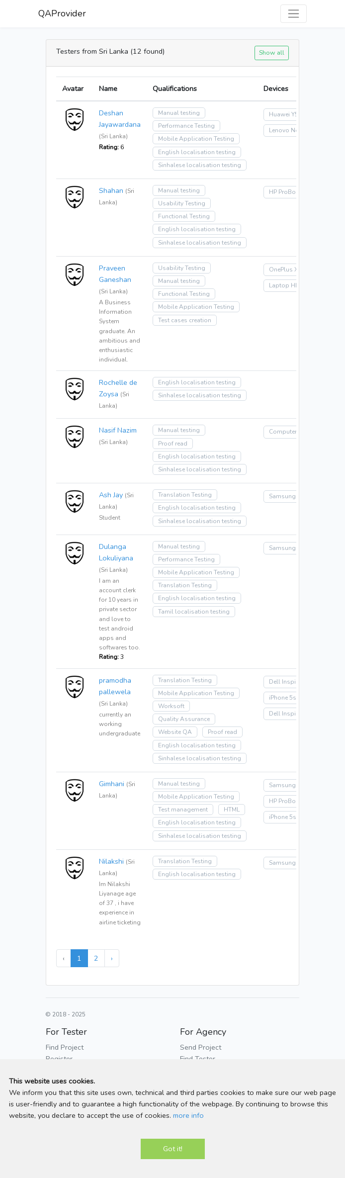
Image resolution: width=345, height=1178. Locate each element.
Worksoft (171, 706)
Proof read (172, 444)
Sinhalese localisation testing (199, 165)
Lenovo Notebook (294, 130)
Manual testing (179, 113)
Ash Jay (111, 495)
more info (188, 1115)
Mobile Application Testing (196, 139)
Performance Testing (186, 126)
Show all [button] (271, 52)
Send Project (200, 1047)
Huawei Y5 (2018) (293, 114)
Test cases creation (184, 320)
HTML (232, 810)
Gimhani (111, 784)
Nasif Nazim (118, 430)
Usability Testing (181, 203)
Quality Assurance (184, 719)
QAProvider (62, 13)
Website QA (175, 732)
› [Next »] (112, 958)
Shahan (111, 190)
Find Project (65, 1047)
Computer (283, 432)
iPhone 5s (282, 698)
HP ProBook (286, 192)
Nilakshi (111, 861)
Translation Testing (185, 495)
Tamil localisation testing (194, 612)
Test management (183, 810)
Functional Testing (184, 216)
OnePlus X (283, 269)
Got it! (172, 1149)
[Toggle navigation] (293, 13)
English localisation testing (197, 152)
